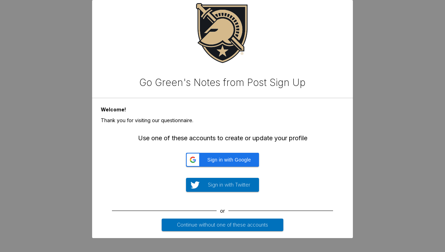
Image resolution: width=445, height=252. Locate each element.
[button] (222, 160)
